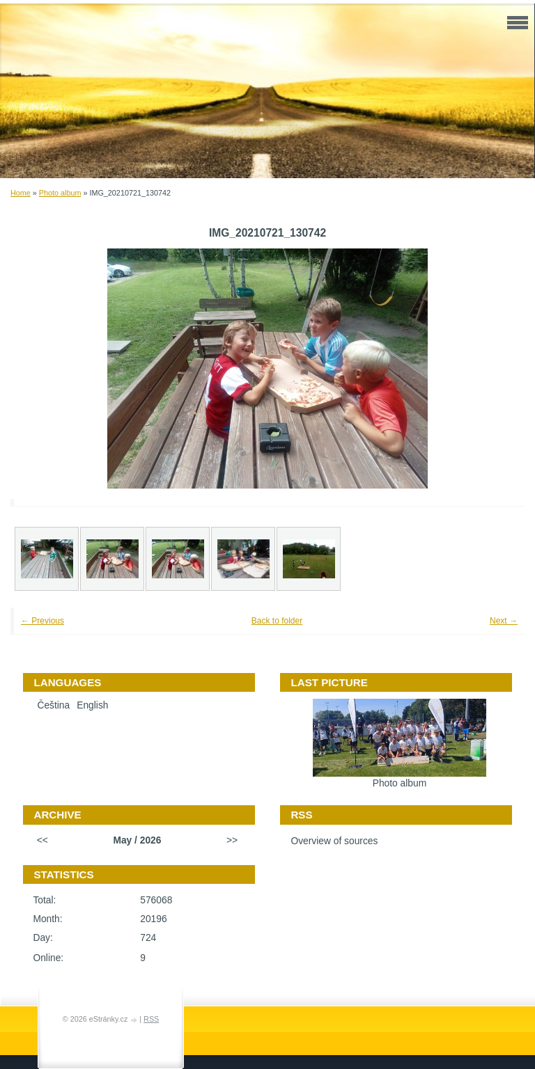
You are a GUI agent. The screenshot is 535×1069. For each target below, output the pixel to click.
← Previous (42, 621)
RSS (151, 1019)
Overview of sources (334, 841)
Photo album (60, 193)
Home (20, 193)
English (92, 705)
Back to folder (276, 621)
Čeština (53, 705)
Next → (504, 621)
